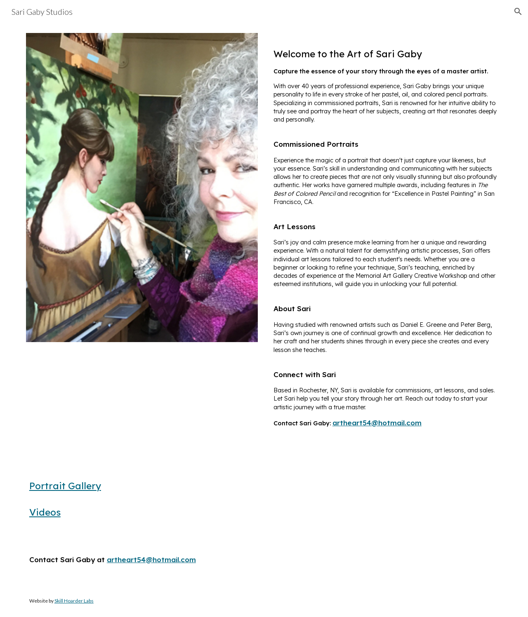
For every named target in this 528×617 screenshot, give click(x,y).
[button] (518, 11)
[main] (386, 239)
